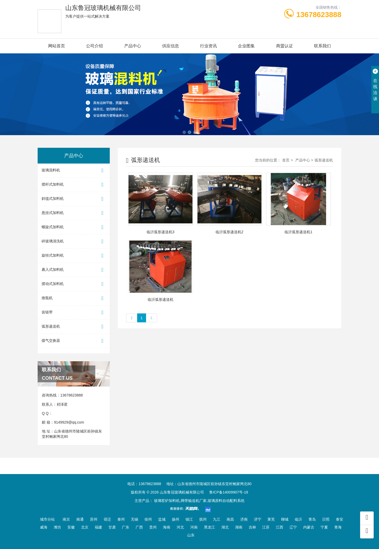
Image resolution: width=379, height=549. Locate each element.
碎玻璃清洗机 (74, 241)
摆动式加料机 (74, 284)
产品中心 (132, 46)
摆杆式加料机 (74, 185)
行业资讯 (208, 46)
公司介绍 (94, 46)
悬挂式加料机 (74, 213)
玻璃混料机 (74, 170)
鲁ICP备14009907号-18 (228, 492)
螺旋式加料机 (74, 227)
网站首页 (56, 46)
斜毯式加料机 (74, 199)
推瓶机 (74, 298)
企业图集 (246, 46)
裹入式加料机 (74, 270)
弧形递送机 (74, 327)
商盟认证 (284, 46)
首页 (286, 160)
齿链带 (74, 312)
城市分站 (47, 519)
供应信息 (170, 46)
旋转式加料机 (74, 256)
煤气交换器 (74, 341)
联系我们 (322, 46)
